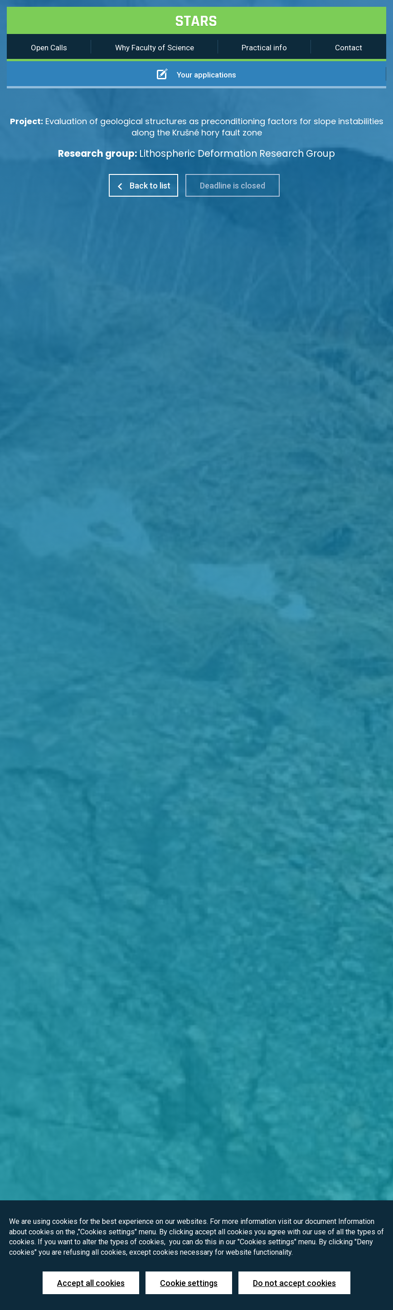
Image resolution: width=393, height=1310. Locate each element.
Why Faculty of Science (154, 47)
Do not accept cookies (294, 1283)
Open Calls (49, 47)
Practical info (264, 47)
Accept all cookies (91, 1283)
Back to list (143, 185)
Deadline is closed (232, 185)
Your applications (196, 73)
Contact (348, 47)
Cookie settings (189, 1283)
